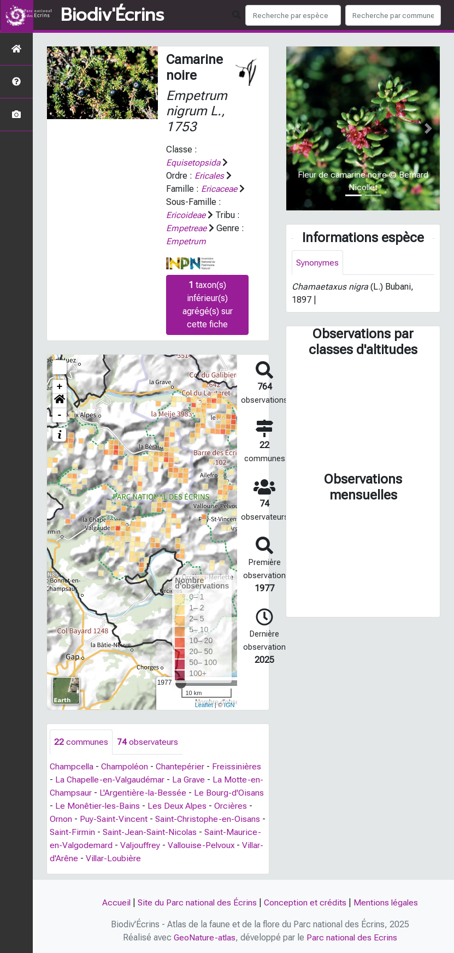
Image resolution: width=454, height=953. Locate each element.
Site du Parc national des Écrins (197, 902)
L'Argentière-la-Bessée (143, 792)
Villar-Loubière (174, 858)
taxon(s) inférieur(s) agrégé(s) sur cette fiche (207, 305)
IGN (229, 705)
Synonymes (317, 262)
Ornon (61, 819)
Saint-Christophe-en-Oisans (209, 819)
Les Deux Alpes (178, 806)
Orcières (232, 806)
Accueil (115, 902)
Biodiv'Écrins (112, 15)
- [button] (60, 415)
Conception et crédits (305, 902)
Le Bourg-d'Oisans (230, 792)
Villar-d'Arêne (112, 858)
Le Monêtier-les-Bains (97, 806)
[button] (59, 401)
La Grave (191, 779)
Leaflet (204, 705)
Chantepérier (183, 766)
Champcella (72, 766)
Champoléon (127, 766)
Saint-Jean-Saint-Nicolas (156, 832)
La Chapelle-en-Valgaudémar (111, 779)
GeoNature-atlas (204, 937)
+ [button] (60, 386)
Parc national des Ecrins (352, 937)
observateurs (147, 742)
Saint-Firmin (78, 832)
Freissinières (239, 766)
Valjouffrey (176, 845)
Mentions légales (387, 902)
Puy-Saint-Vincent (114, 819)
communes (81, 742)
